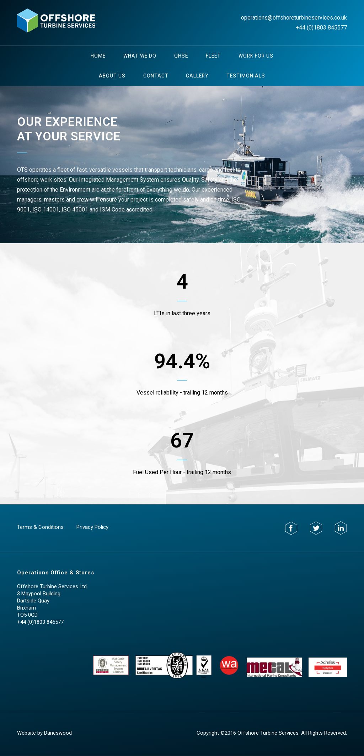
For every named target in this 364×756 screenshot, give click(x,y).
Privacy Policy (92, 527)
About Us (112, 76)
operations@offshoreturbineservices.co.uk (294, 17)
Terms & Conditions (40, 527)
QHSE (181, 56)
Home (98, 56)
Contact (155, 76)
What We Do (139, 56)
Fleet (213, 56)
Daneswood (58, 733)
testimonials (245, 76)
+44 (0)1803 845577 (321, 27)
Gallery (197, 76)
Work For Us (256, 56)
